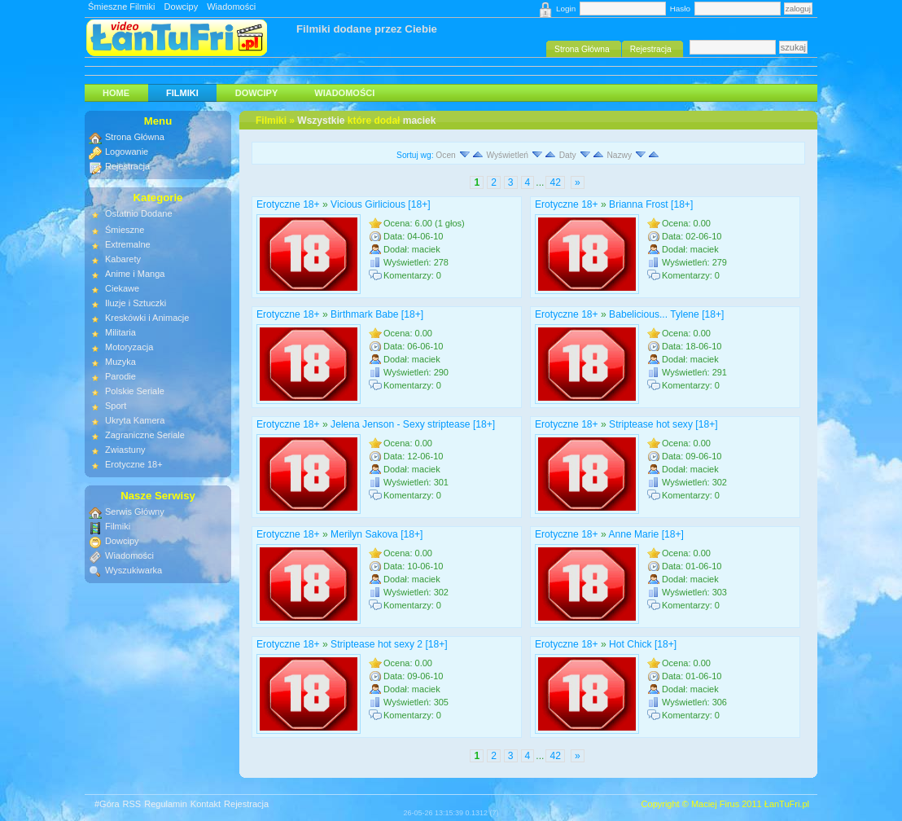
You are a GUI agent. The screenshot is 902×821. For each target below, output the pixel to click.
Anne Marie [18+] (645, 534)
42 (555, 182)
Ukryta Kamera (134, 420)
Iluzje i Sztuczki (135, 303)
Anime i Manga (134, 274)
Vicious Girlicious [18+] (380, 204)
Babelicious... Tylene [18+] (666, 314)
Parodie (120, 376)
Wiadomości (231, 6)
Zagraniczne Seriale (145, 435)
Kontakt (205, 804)
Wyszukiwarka (133, 570)
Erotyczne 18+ (288, 204)
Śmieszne (124, 230)
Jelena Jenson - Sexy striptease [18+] (413, 424)
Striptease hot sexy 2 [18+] (389, 644)
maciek (419, 120)
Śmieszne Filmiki (121, 6)
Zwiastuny (125, 449)
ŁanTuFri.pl (786, 804)
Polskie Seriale (134, 391)
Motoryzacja (129, 347)
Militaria (120, 332)
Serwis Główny (134, 511)
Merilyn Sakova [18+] (377, 534)
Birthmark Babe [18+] (377, 314)
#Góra (107, 804)
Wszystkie (320, 120)
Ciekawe (122, 288)
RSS (132, 804)
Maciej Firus (715, 804)
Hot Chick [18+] (642, 644)
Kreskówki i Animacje (147, 318)
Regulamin (165, 804)
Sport (115, 405)
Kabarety (123, 259)
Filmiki (182, 93)
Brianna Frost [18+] (651, 204)
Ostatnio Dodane (139, 213)
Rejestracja (127, 166)
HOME (116, 93)
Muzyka (120, 362)
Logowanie (126, 151)
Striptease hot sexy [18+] (663, 424)
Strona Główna (134, 137)
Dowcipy (181, 6)
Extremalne (128, 244)
